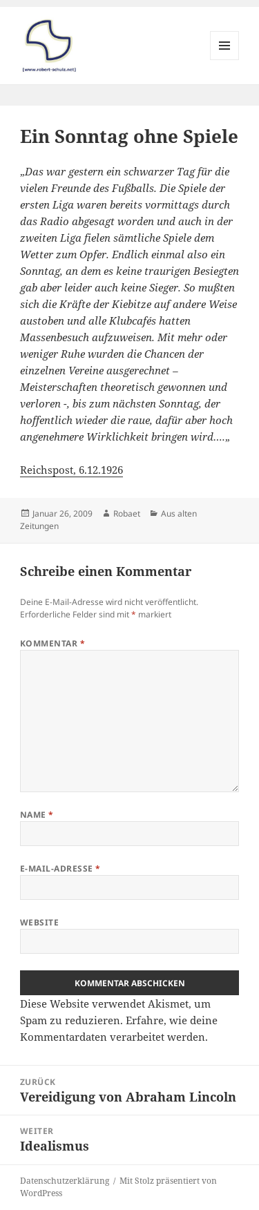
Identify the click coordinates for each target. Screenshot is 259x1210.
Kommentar (52, 643)
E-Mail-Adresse (60, 868)
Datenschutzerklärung (64, 1181)
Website (39, 922)
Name (37, 814)
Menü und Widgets (225, 59)
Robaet (126, 513)
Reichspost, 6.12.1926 (71, 470)
